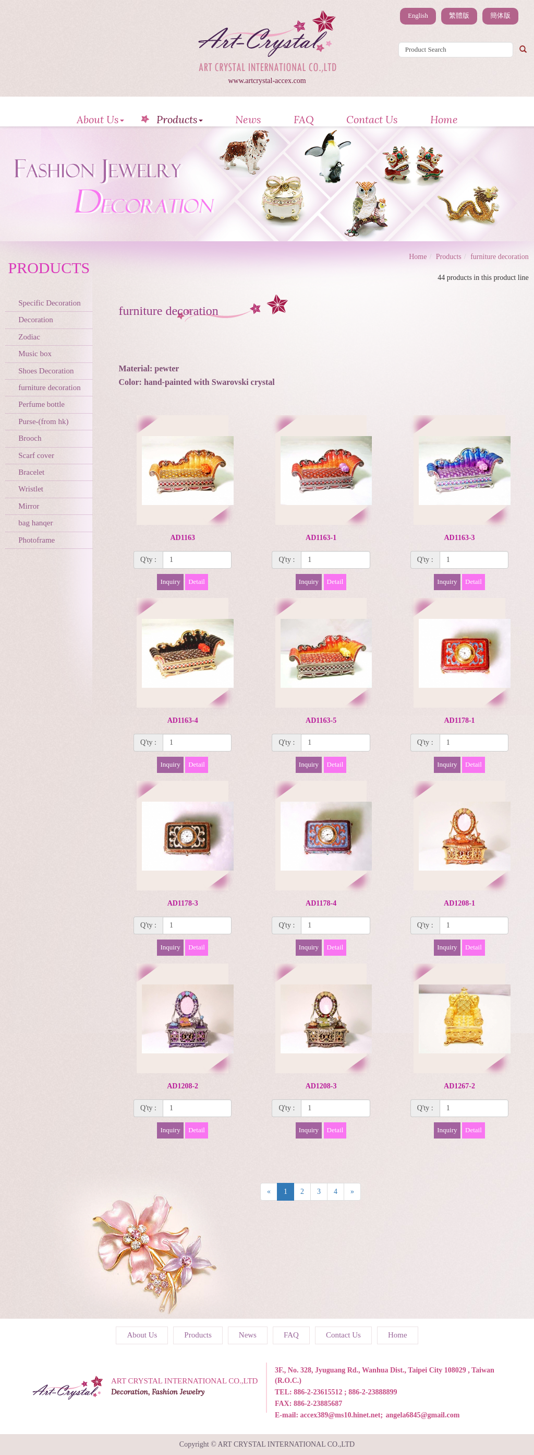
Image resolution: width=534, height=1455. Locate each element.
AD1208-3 (321, 1086)
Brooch (29, 438)
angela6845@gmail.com (423, 1415)
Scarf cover (36, 455)
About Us (100, 119)
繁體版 (459, 15)
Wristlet (30, 489)
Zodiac (29, 337)
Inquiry (170, 581)
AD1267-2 (459, 1086)
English (418, 15)
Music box (35, 353)
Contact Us (372, 119)
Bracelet (31, 472)
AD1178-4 (321, 903)
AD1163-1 (321, 538)
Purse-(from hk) (43, 421)
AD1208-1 (459, 903)
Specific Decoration (49, 303)
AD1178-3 (182, 903)
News (248, 119)
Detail (196, 581)
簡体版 (500, 15)
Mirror (28, 506)
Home (444, 119)
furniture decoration (49, 387)
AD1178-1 (459, 720)
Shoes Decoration (46, 371)
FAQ (304, 119)
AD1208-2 (182, 1086)
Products (179, 119)
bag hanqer (35, 523)
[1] (197, 560)
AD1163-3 (459, 538)
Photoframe (36, 540)
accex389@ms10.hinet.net (340, 1415)
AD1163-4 (182, 720)
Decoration (35, 319)
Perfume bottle (41, 404)
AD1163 (182, 538)
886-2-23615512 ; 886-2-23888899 (345, 1392)
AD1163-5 (321, 720)
